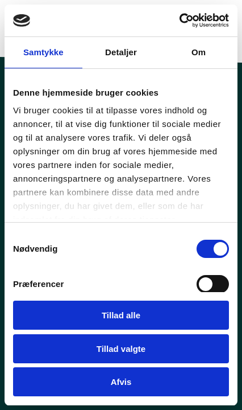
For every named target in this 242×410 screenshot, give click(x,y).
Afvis (121, 382)
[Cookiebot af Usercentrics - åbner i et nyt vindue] (179, 20)
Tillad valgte (121, 349)
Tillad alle (121, 315)
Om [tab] (198, 52)
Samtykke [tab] (43, 52)
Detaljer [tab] (121, 52)
